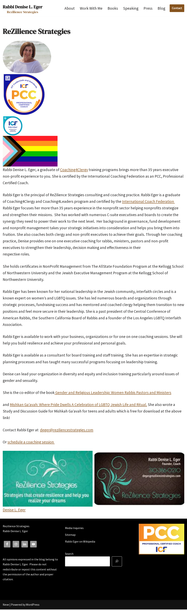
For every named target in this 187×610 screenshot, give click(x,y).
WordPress (32, 605)
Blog (161, 8)
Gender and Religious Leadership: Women (90, 393)
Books (113, 8)
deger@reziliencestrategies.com (66, 430)
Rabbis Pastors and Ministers (148, 393)
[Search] (117, 562)
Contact (177, 8)
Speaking (130, 8)
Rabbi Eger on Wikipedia (80, 542)
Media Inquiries (74, 528)
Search (69, 554)
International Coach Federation (148, 201)
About (69, 8)
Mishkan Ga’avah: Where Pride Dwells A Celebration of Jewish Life (69, 405)
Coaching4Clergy (74, 169)
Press (148, 8)
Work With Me (91, 8)
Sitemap (70, 535)
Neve (6, 605)
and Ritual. (138, 405)
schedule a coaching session (31, 442)
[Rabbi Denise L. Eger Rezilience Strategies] (22, 8)
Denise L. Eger (14, 510)
